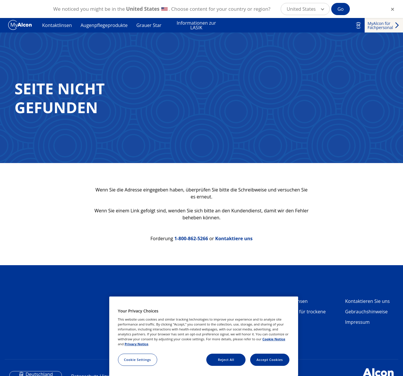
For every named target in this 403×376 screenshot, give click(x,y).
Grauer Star (148, 25)
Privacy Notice (136, 344)
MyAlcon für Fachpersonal (380, 25)
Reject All (226, 359)
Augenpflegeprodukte (104, 25)
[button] (305, 9)
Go (340, 9)
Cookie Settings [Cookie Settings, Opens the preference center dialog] (137, 359)
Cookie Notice (273, 339)
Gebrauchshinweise (366, 311)
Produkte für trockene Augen (302, 314)
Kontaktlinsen (57, 25)
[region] (203, 336)
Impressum (357, 322)
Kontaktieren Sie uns (367, 301)
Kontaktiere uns (234, 238)
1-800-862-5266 (191, 238)
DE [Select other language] (359, 25)
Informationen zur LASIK (196, 25)
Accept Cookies (270, 359)
